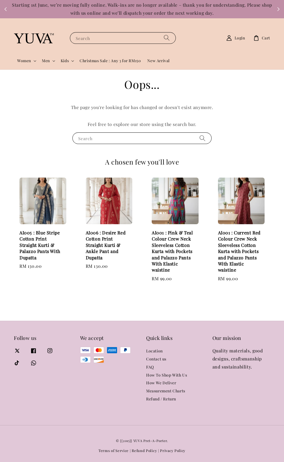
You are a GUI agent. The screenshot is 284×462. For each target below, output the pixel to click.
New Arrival (158, 60)
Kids (65, 60)
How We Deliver (161, 382)
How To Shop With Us (166, 375)
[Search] (167, 37)
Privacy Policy (173, 450)
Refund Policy (144, 450)
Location (154, 351)
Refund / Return (161, 399)
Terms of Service (113, 450)
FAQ (150, 367)
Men (46, 60)
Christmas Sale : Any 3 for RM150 (110, 60)
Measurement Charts (165, 390)
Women (24, 60)
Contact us (156, 359)
